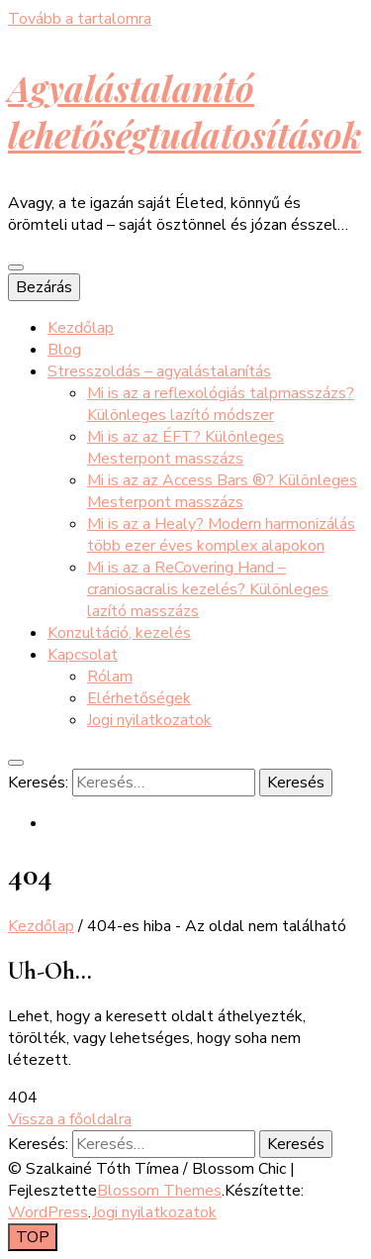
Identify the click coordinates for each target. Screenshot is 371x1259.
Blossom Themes (159, 1191)
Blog (64, 350)
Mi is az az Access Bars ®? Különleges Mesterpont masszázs (222, 491)
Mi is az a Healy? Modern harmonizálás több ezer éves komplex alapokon (221, 535)
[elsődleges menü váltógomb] (16, 267)
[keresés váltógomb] (16, 763)
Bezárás (44, 287)
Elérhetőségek (139, 698)
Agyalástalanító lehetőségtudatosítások (184, 110)
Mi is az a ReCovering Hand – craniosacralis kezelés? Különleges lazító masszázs (207, 589)
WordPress (48, 1212)
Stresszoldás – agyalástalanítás (159, 371)
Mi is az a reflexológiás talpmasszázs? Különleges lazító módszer (220, 404)
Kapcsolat (82, 655)
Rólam (110, 676)
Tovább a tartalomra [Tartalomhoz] (79, 19)
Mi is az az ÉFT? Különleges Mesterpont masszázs (185, 448)
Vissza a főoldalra (70, 1119)
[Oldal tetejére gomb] (32, 1237)
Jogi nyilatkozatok (149, 720)
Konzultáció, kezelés (119, 633)
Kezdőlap (80, 328)
